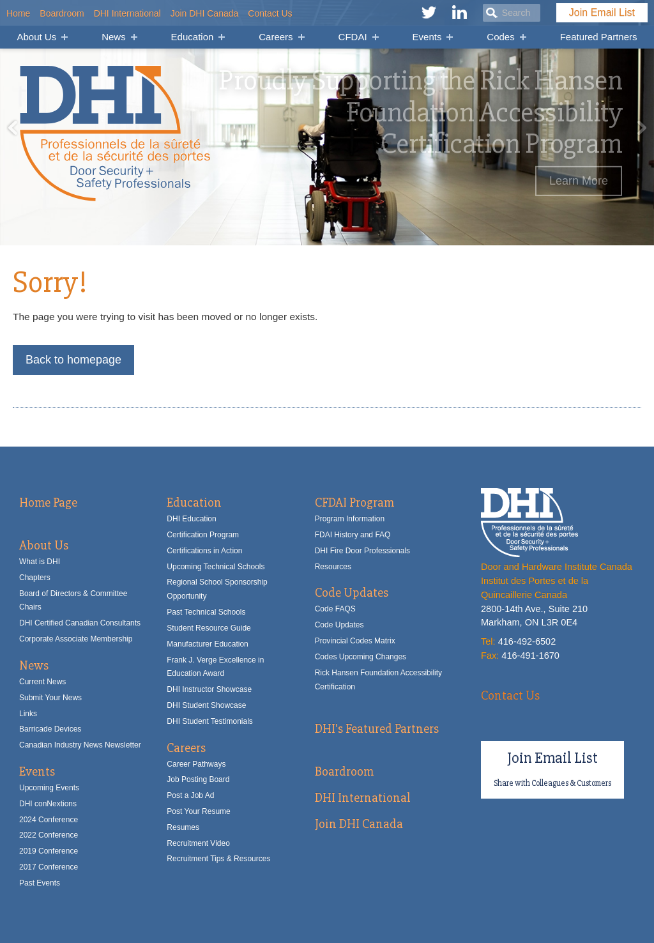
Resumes (183, 827)
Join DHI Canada (205, 13)
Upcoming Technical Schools (215, 566)
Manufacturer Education (207, 644)
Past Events (39, 882)
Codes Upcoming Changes (360, 656)
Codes (500, 36)
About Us (36, 36)
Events (427, 36)
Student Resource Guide (208, 628)
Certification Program (203, 534)
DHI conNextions (48, 803)
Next (641, 127)
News (114, 36)
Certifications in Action (204, 550)
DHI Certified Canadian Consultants (80, 622)
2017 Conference (48, 866)
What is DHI (39, 561)
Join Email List (602, 12)
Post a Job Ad (190, 795)
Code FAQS (335, 608)
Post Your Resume (198, 811)
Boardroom (62, 13)
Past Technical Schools (206, 612)
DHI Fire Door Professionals (362, 550)
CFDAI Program (354, 502)
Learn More (578, 180)
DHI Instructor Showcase (209, 689)
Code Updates (351, 593)
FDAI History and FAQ (353, 534)
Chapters (34, 577)
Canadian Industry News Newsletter (80, 744)
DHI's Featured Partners (377, 729)
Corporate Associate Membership (75, 638)
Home (18, 13)
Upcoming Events (49, 787)
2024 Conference (48, 819)
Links (28, 713)
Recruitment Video (198, 843)
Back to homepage (73, 359)
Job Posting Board (198, 779)
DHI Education (191, 518)
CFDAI (352, 36)
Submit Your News (50, 697)
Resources (333, 566)
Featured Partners (598, 36)
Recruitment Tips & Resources (218, 858)
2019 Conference (48, 851)
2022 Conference (48, 835)
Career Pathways (196, 764)
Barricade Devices (50, 728)
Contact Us (270, 13)
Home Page (48, 502)
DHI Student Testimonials (210, 721)
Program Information (349, 518)
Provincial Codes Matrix (355, 640)
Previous (12, 127)
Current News (42, 681)
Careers (276, 36)
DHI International (127, 13)
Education (192, 36)
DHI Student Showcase (206, 705)
